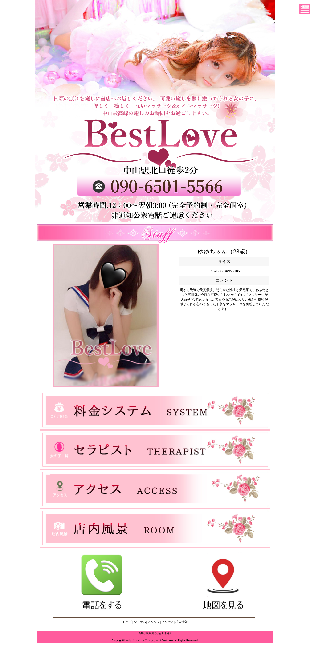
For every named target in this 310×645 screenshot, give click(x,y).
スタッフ (153, 622)
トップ (126, 622)
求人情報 (181, 622)
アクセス (167, 622)
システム (139, 622)
